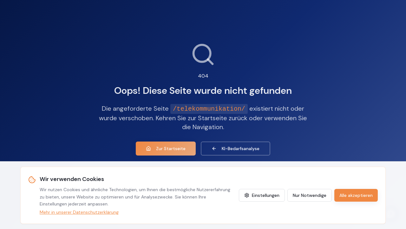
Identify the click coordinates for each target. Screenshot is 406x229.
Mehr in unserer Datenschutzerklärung (79, 212)
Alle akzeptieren (356, 195)
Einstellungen (261, 195)
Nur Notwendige (309, 195)
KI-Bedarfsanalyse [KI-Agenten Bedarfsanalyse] (235, 148)
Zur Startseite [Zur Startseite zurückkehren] (166, 148)
